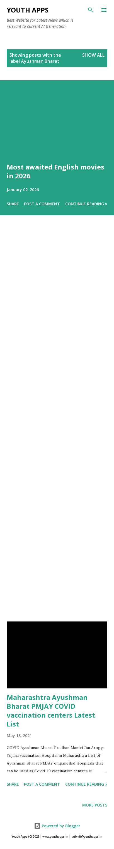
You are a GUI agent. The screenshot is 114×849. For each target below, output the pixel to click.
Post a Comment (42, 203)
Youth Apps (27, 9)
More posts (94, 805)
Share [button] (13, 203)
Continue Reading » (86, 203)
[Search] (90, 10)
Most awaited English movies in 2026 (55, 171)
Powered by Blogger (57, 825)
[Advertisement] (57, 426)
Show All (93, 55)
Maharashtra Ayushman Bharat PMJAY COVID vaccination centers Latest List (51, 710)
